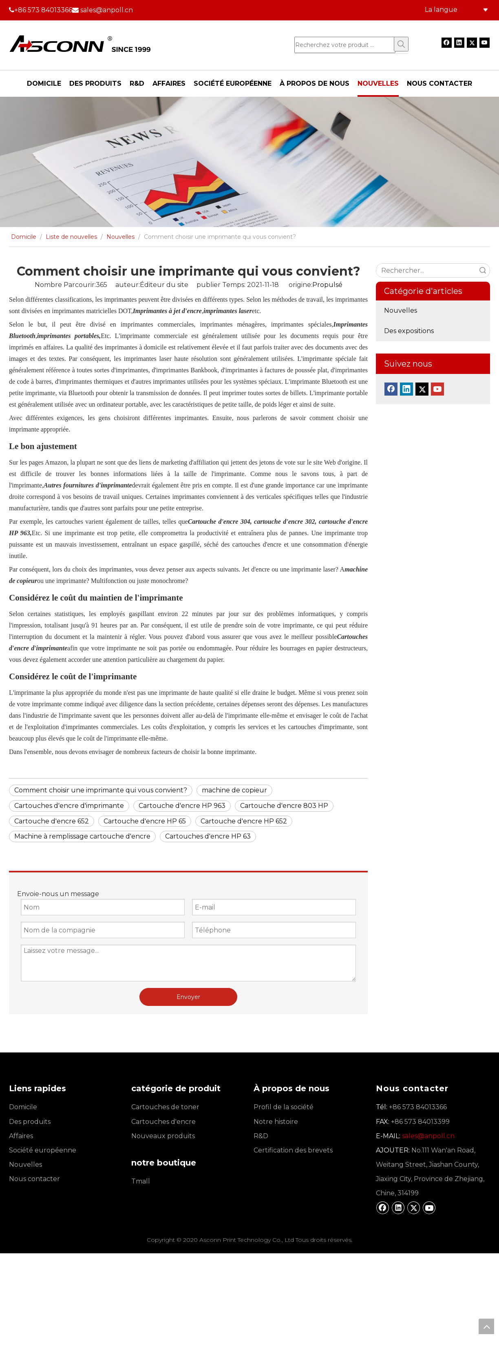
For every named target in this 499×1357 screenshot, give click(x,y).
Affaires (21, 1136)
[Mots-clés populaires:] (401, 44)
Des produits (30, 1122)
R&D (261, 1136)
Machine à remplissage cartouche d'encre (82, 836)
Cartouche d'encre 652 (51, 821)
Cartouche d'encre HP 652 (244, 821)
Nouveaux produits (163, 1136)
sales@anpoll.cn (106, 10)
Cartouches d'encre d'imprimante (69, 806)
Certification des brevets (293, 1150)
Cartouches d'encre (163, 1122)
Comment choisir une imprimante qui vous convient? (100, 790)
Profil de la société (284, 1107)
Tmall (140, 1181)
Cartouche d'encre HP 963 (182, 806)
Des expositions (409, 331)
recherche (483, 270)
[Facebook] (447, 42)
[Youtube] (484, 42)
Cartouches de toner (165, 1107)
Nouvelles (400, 310)
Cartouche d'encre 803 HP (284, 806)
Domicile (23, 1107)
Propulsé (327, 285)
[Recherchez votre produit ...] (344, 45)
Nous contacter (34, 1179)
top (486, 1326)
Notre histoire (276, 1122)
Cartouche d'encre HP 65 (145, 821)
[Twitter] (472, 42)
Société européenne (42, 1150)
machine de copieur (234, 790)
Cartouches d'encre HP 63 (208, 836)
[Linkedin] (459, 42)
